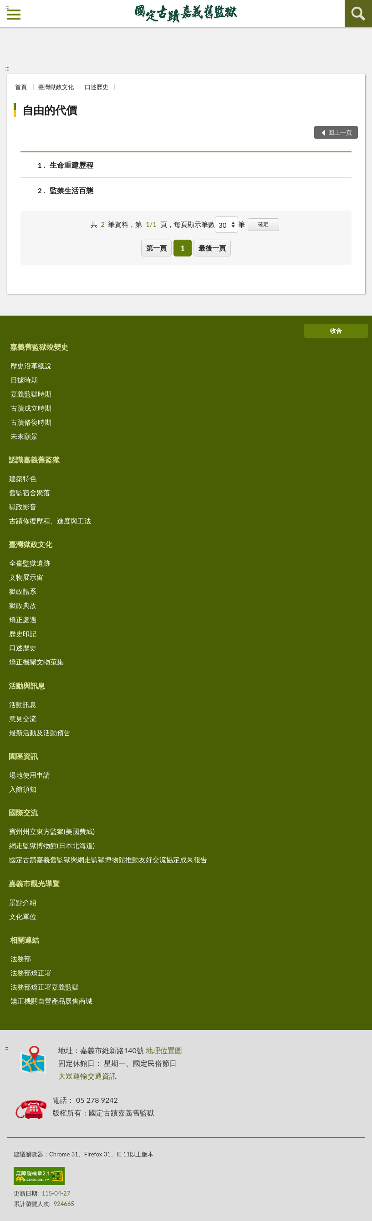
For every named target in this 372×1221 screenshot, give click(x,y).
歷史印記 (22, 633)
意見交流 (22, 718)
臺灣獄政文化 (56, 86)
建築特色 (22, 478)
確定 (263, 224)
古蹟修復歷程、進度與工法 (50, 521)
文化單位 (22, 916)
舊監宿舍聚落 (29, 492)
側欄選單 (13, 15)
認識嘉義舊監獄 (34, 459)
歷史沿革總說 (30, 366)
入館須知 (22, 789)
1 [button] (183, 248)
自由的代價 (49, 109)
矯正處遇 (22, 619)
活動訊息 (22, 704)
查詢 (358, 13)
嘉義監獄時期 (30, 394)
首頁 (21, 86)
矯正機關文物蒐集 (36, 662)
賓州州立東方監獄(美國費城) (52, 831)
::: (7, 6)
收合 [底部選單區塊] (336, 330)
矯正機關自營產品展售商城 (51, 1001)
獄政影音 (22, 506)
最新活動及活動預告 (40, 733)
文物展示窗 (26, 577)
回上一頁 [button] (340, 132)
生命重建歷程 (71, 165)
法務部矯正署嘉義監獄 (44, 987)
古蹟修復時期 (30, 422)
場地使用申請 (29, 775)
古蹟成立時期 (30, 408)
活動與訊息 (27, 685)
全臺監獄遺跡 (29, 563)
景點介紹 (22, 902)
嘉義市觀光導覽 (34, 883)
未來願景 (24, 436)
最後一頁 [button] (212, 248)
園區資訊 (23, 756)
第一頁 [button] (156, 248)
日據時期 (24, 380)
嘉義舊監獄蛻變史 (39, 346)
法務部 (20, 959)
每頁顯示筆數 (194, 224)
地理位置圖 (164, 1050)
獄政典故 (22, 605)
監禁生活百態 (71, 190)
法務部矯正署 (30, 973)
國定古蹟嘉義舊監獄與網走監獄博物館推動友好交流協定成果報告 (108, 859)
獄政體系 (22, 591)
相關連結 (24, 939)
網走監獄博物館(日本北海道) (52, 845)
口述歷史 (96, 86)
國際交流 (23, 812)
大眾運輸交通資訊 (87, 1075)
